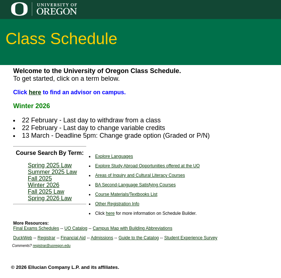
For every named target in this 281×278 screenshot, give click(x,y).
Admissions (102, 237)
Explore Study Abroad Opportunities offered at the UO (147, 165)
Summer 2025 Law (52, 172)
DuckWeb (22, 237)
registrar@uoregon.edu (52, 246)
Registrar (46, 237)
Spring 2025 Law (50, 165)
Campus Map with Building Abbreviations (132, 228)
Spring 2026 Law (50, 198)
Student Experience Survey (190, 237)
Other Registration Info (117, 203)
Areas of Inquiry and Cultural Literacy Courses (140, 175)
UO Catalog (75, 228)
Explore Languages (114, 156)
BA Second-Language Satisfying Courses (135, 184)
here (35, 92)
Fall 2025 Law (46, 191)
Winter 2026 (43, 185)
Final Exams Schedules (36, 228)
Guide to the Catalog (139, 237)
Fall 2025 (40, 178)
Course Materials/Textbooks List (126, 194)
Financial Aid (73, 237)
